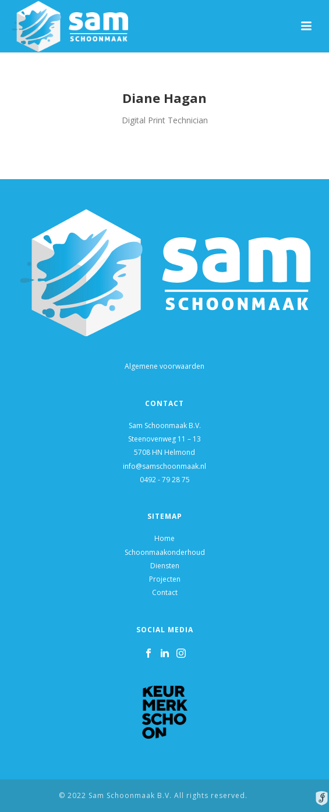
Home (164, 538)
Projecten (165, 579)
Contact (165, 592)
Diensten (164, 566)
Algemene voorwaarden (164, 366)
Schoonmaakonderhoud (165, 552)
